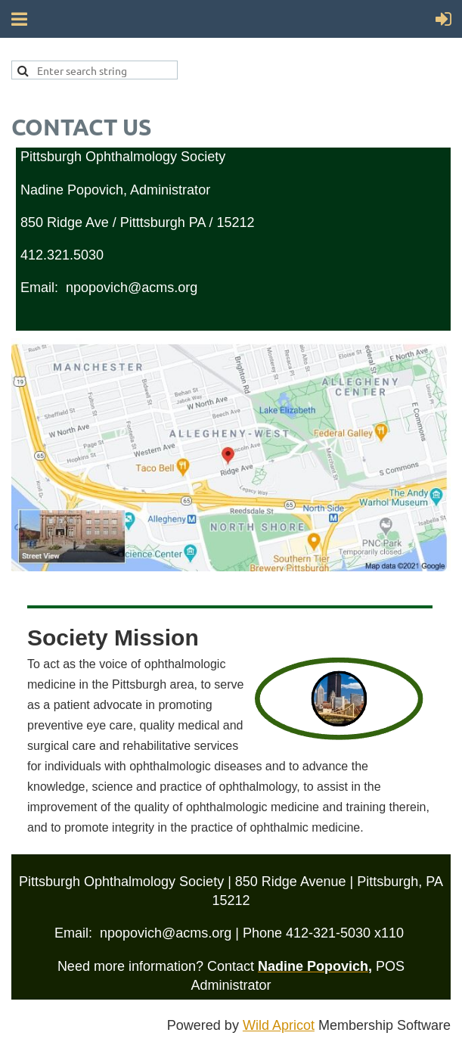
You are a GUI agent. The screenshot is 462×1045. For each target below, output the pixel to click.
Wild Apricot (279, 1025)
